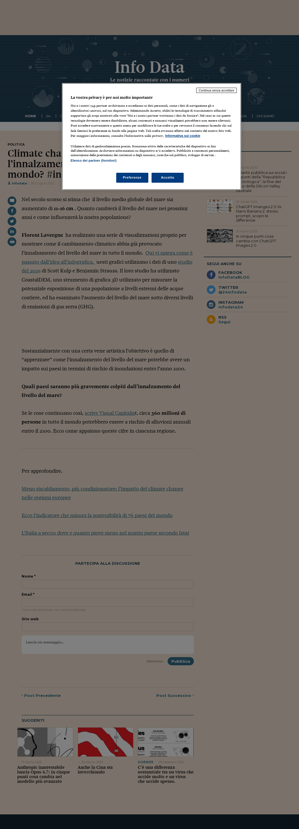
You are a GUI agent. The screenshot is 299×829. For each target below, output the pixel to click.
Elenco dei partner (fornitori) (94, 160)
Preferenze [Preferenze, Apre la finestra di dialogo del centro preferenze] (132, 177)
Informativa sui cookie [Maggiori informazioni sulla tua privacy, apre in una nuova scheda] (182, 135)
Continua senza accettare (216, 90)
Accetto (167, 177)
